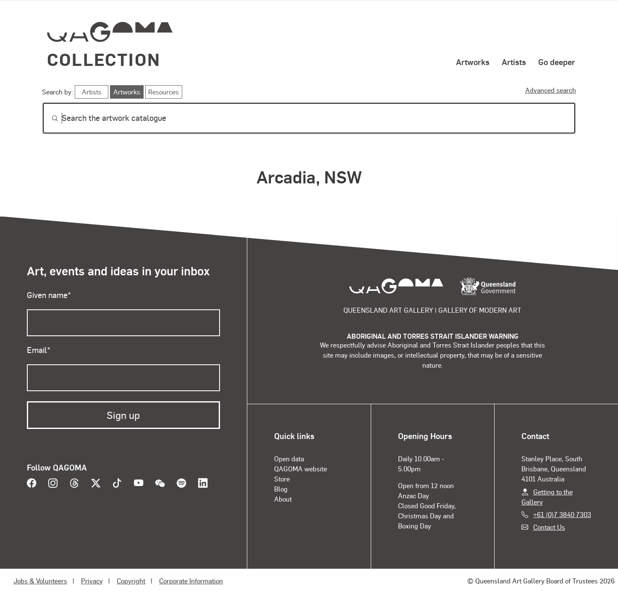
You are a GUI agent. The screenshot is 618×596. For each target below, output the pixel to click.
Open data (289, 458)
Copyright (131, 580)
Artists (514, 61)
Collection (103, 59)
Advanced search (550, 90)
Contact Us (549, 527)
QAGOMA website (300, 468)
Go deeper (556, 61)
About (283, 498)
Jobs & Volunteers (40, 580)
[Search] (309, 118)
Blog (281, 488)
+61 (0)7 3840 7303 (562, 514)
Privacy (92, 580)
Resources (163, 91)
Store (282, 478)
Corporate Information (191, 580)
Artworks (473, 61)
